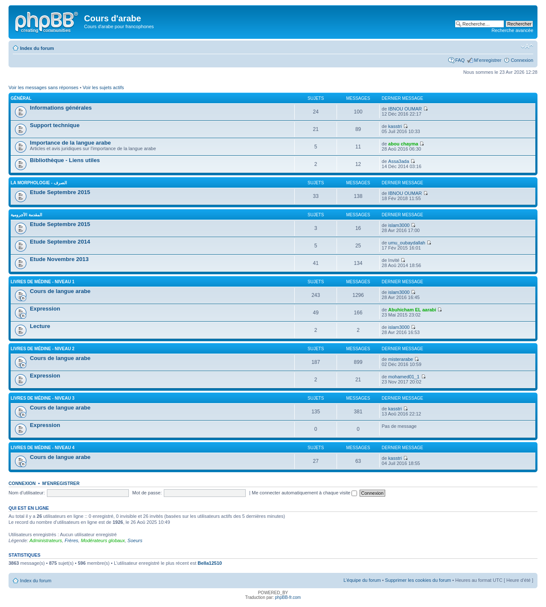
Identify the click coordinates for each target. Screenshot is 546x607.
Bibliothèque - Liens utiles (65, 160)
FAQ (460, 60)
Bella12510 (209, 563)
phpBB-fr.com (288, 597)
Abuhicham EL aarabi (412, 309)
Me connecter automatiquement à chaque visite (304, 492)
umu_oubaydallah (406, 242)
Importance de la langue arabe (70, 142)
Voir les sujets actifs (103, 87)
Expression (45, 308)
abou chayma (403, 143)
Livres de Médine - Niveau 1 (42, 281)
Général (21, 98)
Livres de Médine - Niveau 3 (42, 398)
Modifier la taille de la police (527, 46)
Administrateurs (45, 540)
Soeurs (135, 540)
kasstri (395, 126)
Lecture (40, 326)
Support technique (55, 125)
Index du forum (37, 48)
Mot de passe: (147, 492)
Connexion (522, 60)
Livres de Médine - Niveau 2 (42, 348)
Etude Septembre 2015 (60, 192)
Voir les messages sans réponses (43, 87)
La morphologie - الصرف (39, 182)
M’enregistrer (487, 60)
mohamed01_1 (403, 376)
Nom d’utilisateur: (27, 492)
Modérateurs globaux (103, 540)
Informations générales (61, 108)
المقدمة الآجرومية (26, 214)
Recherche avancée (512, 30)
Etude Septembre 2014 (60, 241)
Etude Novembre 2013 (59, 259)
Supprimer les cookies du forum (418, 580)
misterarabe (400, 359)
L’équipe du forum (361, 580)
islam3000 (399, 225)
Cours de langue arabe (60, 291)
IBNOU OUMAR (405, 108)
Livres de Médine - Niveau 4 (42, 447)
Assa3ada (398, 161)
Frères (71, 540)
